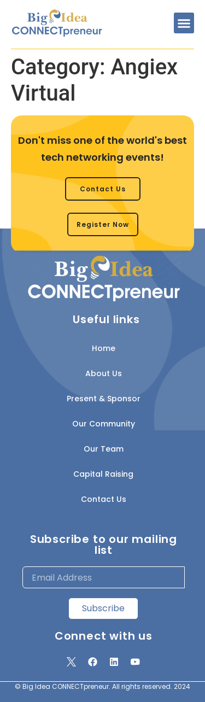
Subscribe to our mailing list (103, 544)
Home (103, 348)
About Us (103, 373)
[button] (184, 23)
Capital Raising (103, 474)
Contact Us (103, 499)
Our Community (103, 423)
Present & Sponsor (103, 398)
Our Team (104, 448)
